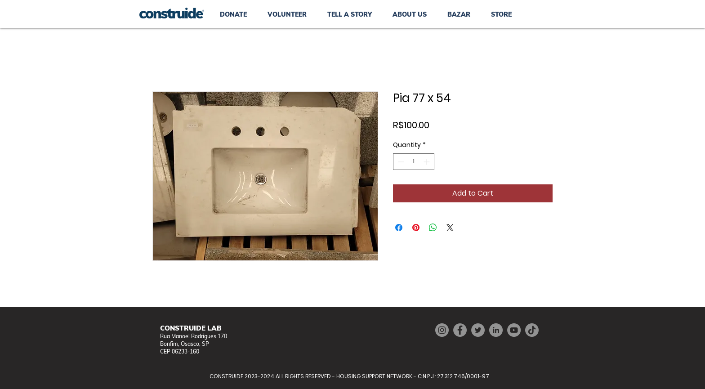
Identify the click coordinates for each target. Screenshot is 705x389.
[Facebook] (460, 330)
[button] (459, 14)
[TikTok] (532, 330)
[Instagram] (442, 330)
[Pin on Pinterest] (416, 227)
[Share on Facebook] (398, 227)
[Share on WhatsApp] (433, 227)
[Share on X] (450, 227)
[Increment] (427, 162)
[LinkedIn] (496, 330)
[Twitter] (478, 330)
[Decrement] (400, 162)
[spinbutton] (414, 162)
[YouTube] (514, 330)
